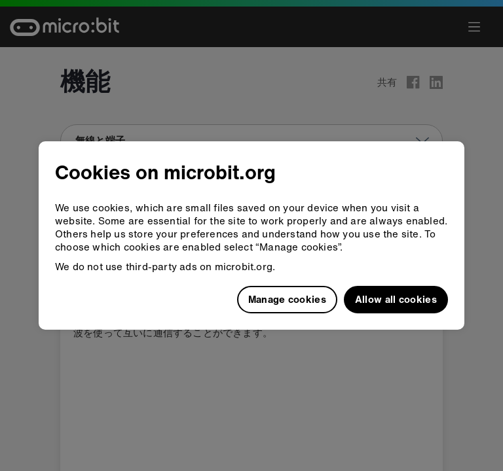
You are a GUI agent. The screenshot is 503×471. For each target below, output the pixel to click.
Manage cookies (287, 299)
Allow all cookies (396, 299)
